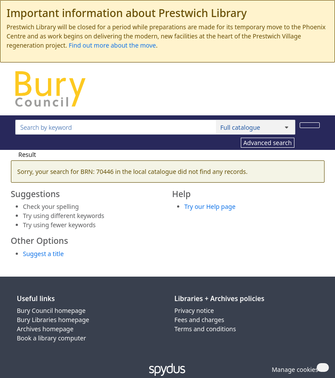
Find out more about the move (112, 45)
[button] (293, 369)
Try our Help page (210, 206)
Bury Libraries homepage (53, 320)
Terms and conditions (205, 329)
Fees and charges (199, 320)
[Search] (310, 125)
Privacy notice (194, 310)
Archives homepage (45, 329)
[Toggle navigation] (315, 92)
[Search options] (255, 127)
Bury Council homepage (51, 310)
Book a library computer (51, 338)
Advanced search (267, 143)
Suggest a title (43, 254)
